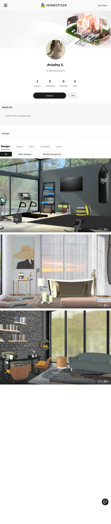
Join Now (102, 5)
